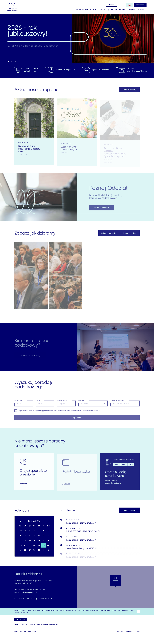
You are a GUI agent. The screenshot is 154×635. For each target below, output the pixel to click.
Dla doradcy (104, 9)
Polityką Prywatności (67, 610)
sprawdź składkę (113, 486)
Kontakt (93, 9)
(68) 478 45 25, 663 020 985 (32, 592)
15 (30, 540)
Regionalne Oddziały (138, 9)
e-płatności (111, 483)
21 (25, 545)
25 (43, 545)
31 (39, 550)
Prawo (114, 9)
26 (48, 545)
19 (48, 540)
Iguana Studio (31, 632)
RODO (137, 632)
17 (39, 540)
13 (20, 540)
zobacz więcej (129, 510)
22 (30, 545)
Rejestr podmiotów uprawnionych (44, 624)
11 (43, 536)
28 (25, 550)
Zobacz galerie (108, 236)
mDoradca (140, 5)
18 (43, 540)
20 (20, 545)
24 (39, 545)
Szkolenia (123, 9)
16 (34, 540)
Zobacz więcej (129, 92)
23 (34, 545)
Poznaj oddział (82, 9)
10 (39, 536)
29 (20, 531)
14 (25, 540)
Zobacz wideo (129, 236)
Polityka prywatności (125, 632)
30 (25, 531)
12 (48, 536)
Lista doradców (20, 624)
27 (20, 550)
